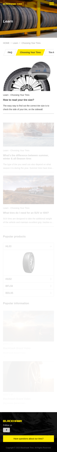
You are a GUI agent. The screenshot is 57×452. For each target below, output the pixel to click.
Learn (15, 43)
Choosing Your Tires (30, 43)
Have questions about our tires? (29, 438)
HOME (6, 43)
